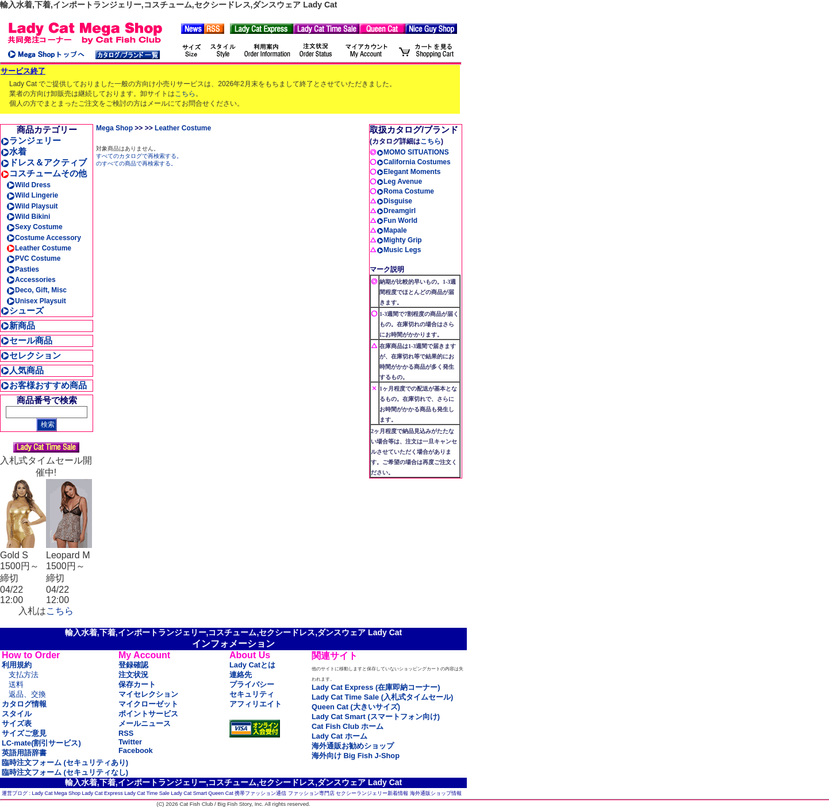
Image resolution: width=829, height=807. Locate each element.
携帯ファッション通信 (260, 793)
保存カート (137, 684)
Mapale (392, 230)
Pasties (22, 269)
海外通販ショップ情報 (436, 793)
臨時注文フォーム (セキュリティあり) (65, 762)
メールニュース (144, 723)
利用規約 (17, 665)
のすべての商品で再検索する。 (136, 163)
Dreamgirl (396, 211)
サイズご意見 (24, 733)
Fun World (397, 221)
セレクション (31, 355)
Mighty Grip (399, 240)
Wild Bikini (28, 217)
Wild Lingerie (32, 195)
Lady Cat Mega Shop (56, 793)
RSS (125, 733)
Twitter (130, 742)
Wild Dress (28, 185)
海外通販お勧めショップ (353, 746)
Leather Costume (38, 248)
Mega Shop (114, 128)
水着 (13, 151)
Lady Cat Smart (189, 793)
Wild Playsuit (32, 206)
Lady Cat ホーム (339, 736)
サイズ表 (17, 723)
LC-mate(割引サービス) (41, 743)
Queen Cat (220, 793)
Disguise (394, 201)
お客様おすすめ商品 (44, 385)
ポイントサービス (148, 713)
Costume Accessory (43, 238)
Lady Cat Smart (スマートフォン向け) (376, 716)
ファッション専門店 (311, 793)
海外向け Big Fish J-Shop (356, 755)
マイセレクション (148, 694)
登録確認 (133, 665)
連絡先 (240, 674)
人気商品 (22, 370)
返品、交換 (27, 694)
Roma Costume (405, 191)
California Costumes (414, 162)
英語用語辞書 (24, 752)
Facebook (135, 750)
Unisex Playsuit (36, 301)
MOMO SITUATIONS (413, 152)
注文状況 (133, 674)
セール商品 (26, 340)
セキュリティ (251, 694)
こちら (185, 94)
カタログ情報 (24, 704)
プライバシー (251, 684)
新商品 (18, 325)
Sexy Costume (34, 227)
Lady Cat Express (102, 793)
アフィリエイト (255, 704)
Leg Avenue (399, 181)
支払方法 (24, 674)
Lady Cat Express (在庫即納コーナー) (376, 687)
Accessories (31, 280)
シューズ (22, 310)
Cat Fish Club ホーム (347, 726)
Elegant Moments (408, 172)
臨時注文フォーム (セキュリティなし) (65, 772)
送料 (16, 684)
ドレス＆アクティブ (44, 162)
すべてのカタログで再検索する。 (139, 156)
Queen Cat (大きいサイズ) (356, 706)
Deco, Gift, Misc (36, 290)
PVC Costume (33, 258)
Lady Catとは (252, 665)
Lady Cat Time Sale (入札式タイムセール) (382, 697)
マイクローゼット (148, 704)
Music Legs (399, 250)
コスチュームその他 (44, 173)
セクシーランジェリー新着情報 (372, 793)
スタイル (17, 713)
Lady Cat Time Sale (147, 793)
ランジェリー (31, 140)
